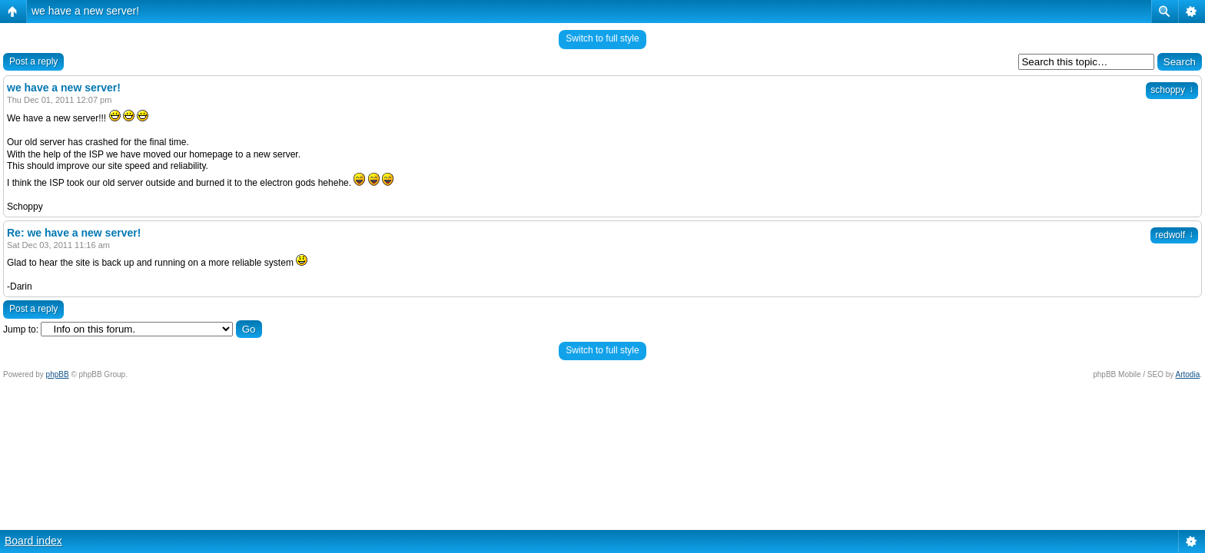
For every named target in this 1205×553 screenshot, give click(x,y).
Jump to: (20, 329)
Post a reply (33, 61)
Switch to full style (602, 38)
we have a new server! (85, 11)
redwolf (1174, 235)
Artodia (1188, 374)
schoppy (1171, 89)
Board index (33, 541)
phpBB (57, 374)
